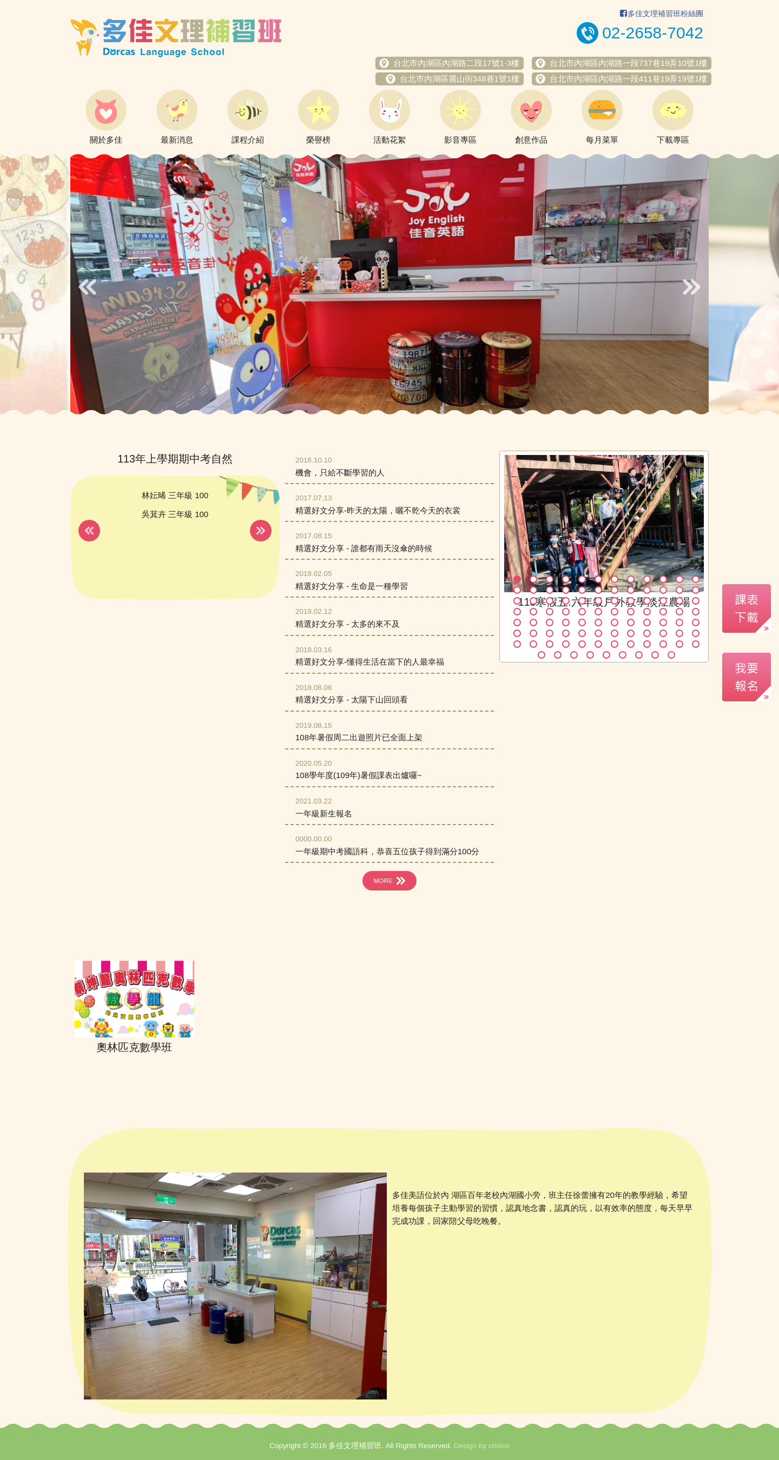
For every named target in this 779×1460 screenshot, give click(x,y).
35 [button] (679, 601)
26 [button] (533, 601)
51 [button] (549, 622)
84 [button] (695, 644)
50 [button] (533, 622)
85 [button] (541, 655)
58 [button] (663, 622)
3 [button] (549, 579)
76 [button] (566, 644)
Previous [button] (87, 287)
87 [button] (574, 655)
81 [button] (647, 644)
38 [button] (533, 611)
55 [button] (614, 622)
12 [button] (695, 579)
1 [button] (517, 579)
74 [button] (533, 644)
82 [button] (663, 644)
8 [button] (631, 579)
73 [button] (517, 644)
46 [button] (663, 611)
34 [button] (663, 601)
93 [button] (671, 655)
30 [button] (598, 601)
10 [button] (663, 579)
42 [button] (598, 611)
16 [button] (566, 590)
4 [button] (566, 579)
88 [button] (590, 655)
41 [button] (582, 611)
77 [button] (582, 644)
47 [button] (679, 611)
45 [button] (647, 611)
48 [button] (695, 611)
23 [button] (679, 590)
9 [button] (647, 579)
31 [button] (614, 601)
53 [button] (582, 622)
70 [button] (663, 633)
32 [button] (631, 601)
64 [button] (566, 633)
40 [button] (566, 611)
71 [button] (679, 633)
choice (499, 1446)
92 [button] (655, 655)
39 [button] (549, 611)
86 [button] (558, 655)
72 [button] (695, 633)
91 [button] (639, 655)
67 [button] (614, 633)
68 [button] (631, 633)
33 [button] (647, 601)
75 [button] (549, 644)
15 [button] (549, 590)
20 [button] (631, 590)
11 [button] (679, 579)
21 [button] (647, 590)
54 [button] (598, 622)
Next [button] (692, 287)
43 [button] (614, 611)
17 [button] (582, 590)
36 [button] (695, 601)
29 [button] (582, 601)
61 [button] (517, 633)
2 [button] (533, 579)
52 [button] (566, 622)
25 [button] (517, 601)
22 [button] (663, 590)
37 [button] (517, 611)
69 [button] (647, 633)
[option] (389, 284)
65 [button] (582, 633)
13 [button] (517, 590)
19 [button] (614, 590)
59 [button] (679, 622)
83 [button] (679, 644)
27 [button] (549, 601)
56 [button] (631, 622)
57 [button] (647, 622)
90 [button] (622, 655)
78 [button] (598, 644)
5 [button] (582, 579)
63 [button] (549, 633)
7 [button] (614, 579)
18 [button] (598, 590)
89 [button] (606, 655)
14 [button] (533, 590)
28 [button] (566, 601)
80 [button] (631, 644)
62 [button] (533, 633)
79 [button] (614, 644)
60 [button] (695, 622)
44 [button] (631, 611)
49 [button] (517, 622)
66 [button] (598, 633)
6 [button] (598, 579)
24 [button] (695, 590)
